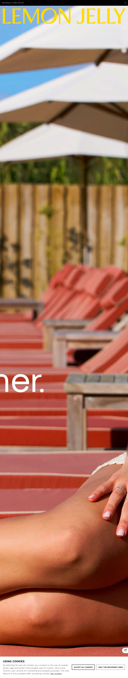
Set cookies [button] (56, 673)
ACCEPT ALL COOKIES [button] (83, 667)
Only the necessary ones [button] (110, 667)
